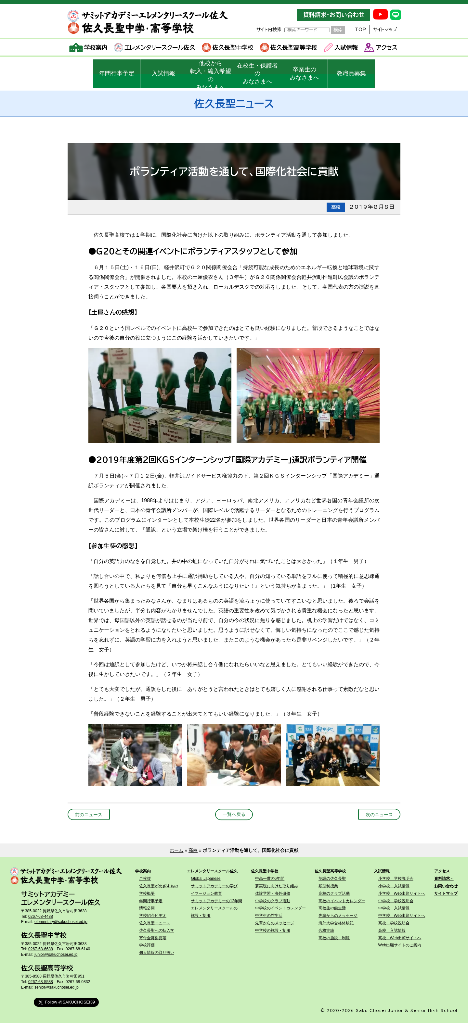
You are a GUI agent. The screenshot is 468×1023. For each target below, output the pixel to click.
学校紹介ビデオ (152, 915)
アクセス (380, 47)
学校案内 (88, 47)
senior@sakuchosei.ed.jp (56, 987)
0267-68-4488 (40, 916)
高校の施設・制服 (334, 938)
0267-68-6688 (40, 949)
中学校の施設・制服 (272, 930)
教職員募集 (351, 73)
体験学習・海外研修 (272, 893)
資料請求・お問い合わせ (333, 15)
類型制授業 (328, 886)
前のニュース (88, 814)
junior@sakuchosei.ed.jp (55, 954)
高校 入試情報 (392, 930)
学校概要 (147, 893)
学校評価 (147, 945)
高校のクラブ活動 (334, 893)
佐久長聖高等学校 (289, 47)
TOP (360, 29)
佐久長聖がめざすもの (158, 886)
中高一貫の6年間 (270, 878)
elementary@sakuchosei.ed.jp (60, 921)
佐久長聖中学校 (228, 47)
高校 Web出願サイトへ (400, 938)
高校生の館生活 (332, 908)
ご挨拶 (145, 878)
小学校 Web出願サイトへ (401, 893)
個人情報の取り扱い (156, 952)
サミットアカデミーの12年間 (216, 901)
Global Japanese (205, 878)
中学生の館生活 (268, 915)
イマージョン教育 (206, 893)
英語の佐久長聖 (332, 878)
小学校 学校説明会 (395, 878)
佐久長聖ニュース (154, 923)
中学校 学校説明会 (395, 901)
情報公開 (147, 908)
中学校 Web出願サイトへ (401, 915)
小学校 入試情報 (394, 886)
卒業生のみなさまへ (304, 73)
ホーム (176, 850)
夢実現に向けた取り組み (276, 886)
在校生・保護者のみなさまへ (257, 73)
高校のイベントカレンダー (341, 901)
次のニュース (379, 814)
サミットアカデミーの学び (214, 886)
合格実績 (326, 930)
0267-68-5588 (40, 981)
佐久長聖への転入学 (156, 930)
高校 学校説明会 (394, 923)
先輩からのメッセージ (274, 923)
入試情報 (341, 47)
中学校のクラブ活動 (272, 901)
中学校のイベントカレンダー (280, 908)
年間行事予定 (116, 73)
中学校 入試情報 (394, 908)
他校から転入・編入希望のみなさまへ (210, 74)
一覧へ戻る (234, 814)
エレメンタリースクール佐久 (155, 47)
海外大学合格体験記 (336, 923)
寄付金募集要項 (152, 938)
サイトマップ (385, 29)
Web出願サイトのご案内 (400, 945)
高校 (193, 850)
